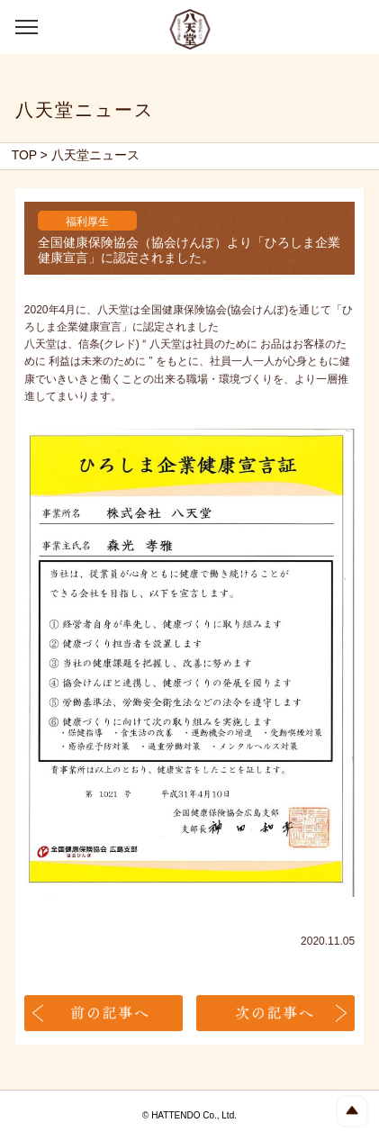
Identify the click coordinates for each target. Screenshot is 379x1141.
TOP (25, 155)
